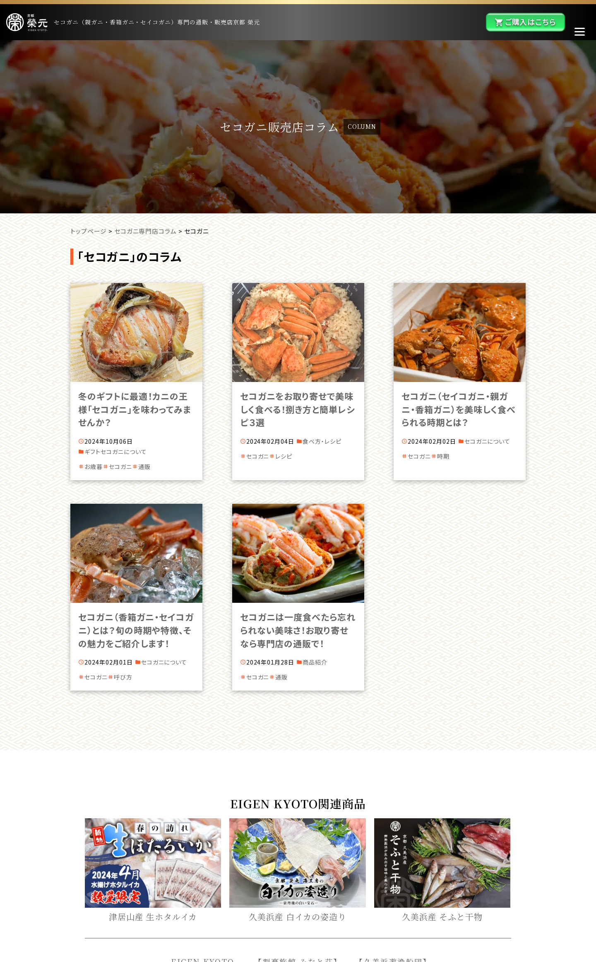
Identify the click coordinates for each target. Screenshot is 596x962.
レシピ (283, 456)
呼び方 (123, 677)
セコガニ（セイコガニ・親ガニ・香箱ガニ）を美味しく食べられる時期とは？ (458, 409)
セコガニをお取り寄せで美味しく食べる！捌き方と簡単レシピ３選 (297, 409)
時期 (443, 456)
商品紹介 (315, 662)
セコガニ (120, 466)
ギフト (92, 451)
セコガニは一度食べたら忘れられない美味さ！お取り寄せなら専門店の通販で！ (298, 630)
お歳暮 (93, 466)
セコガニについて (124, 451)
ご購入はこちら (531, 21)
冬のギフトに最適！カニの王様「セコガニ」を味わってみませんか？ (134, 409)
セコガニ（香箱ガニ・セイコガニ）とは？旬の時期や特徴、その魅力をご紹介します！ (135, 630)
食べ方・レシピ (322, 441)
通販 (144, 466)
